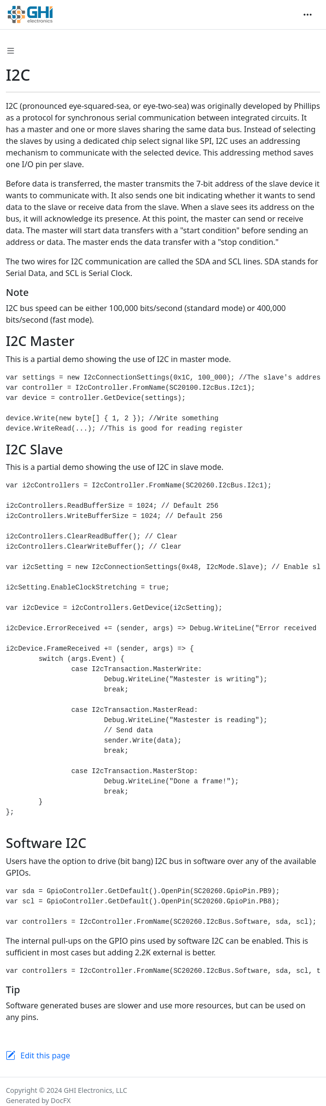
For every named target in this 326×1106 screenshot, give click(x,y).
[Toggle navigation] (307, 14)
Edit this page (45, 1055)
